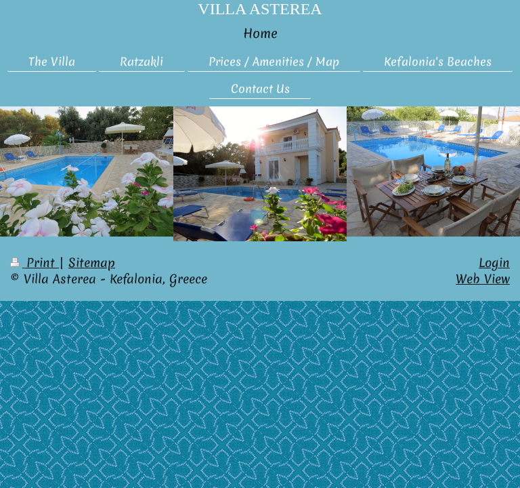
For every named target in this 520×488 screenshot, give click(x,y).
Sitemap (91, 262)
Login (494, 262)
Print (34, 262)
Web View (483, 278)
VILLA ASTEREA (260, 9)
